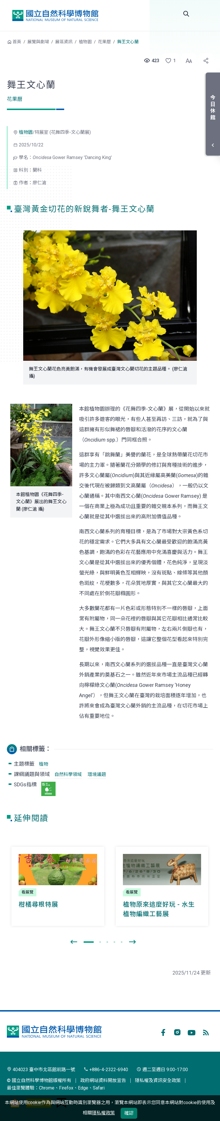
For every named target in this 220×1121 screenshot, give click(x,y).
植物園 (85, 41)
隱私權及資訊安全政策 (158, 1080)
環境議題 (97, 774)
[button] (168, 60)
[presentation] (73, 942)
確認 (128, 1113)
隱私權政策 (103, 1113)
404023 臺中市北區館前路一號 (41, 1069)
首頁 (17, 41)
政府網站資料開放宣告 (103, 1080)
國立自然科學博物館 (55, 15)
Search (186, 13)
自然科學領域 (68, 774)
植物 (43, 764)
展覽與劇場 (38, 41)
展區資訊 (63, 41)
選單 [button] (206, 13)
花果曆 (104, 41)
